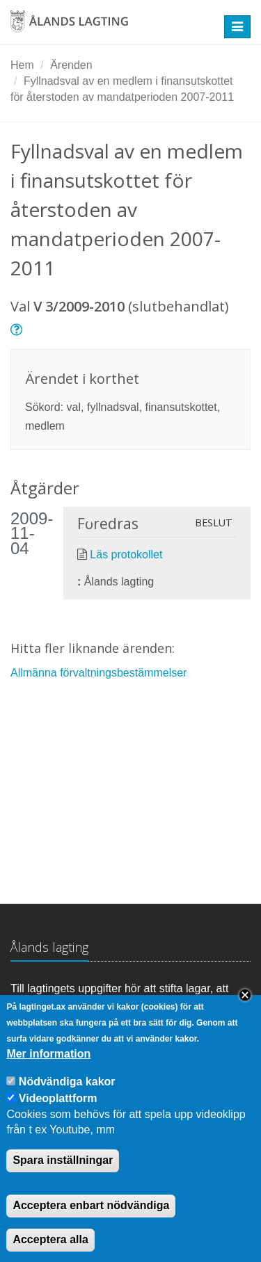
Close (245, 1013)
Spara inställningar (63, 1179)
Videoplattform (58, 1116)
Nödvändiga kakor (67, 1100)
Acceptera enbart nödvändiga (91, 1223)
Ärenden (71, 65)
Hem (22, 65)
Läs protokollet (126, 554)
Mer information (48, 1072)
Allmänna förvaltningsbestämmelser (98, 673)
